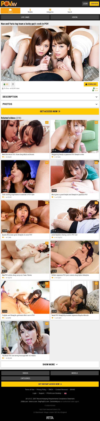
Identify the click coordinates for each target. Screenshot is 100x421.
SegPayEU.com (43, 401)
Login (85, 4)
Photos (7, 104)
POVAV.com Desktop (54, 393)
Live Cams (25, 17)
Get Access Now (50, 111)
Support (41, 393)
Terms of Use (29, 390)
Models (30, 12)
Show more (50, 364)
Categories (50, 12)
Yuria (96, 90)
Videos (10, 12)
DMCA (51, 390)
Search (70, 12)
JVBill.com (24, 401)
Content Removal (61, 390)
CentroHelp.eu (55, 401)
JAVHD (72, 390)
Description (10, 96)
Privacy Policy (41, 390)
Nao (96, 88)
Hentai (74, 17)
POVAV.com (10, 3)
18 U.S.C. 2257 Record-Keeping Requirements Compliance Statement (50, 399)
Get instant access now (50, 384)
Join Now (94, 4)
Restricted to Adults (50, 417)
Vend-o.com (33, 401)
